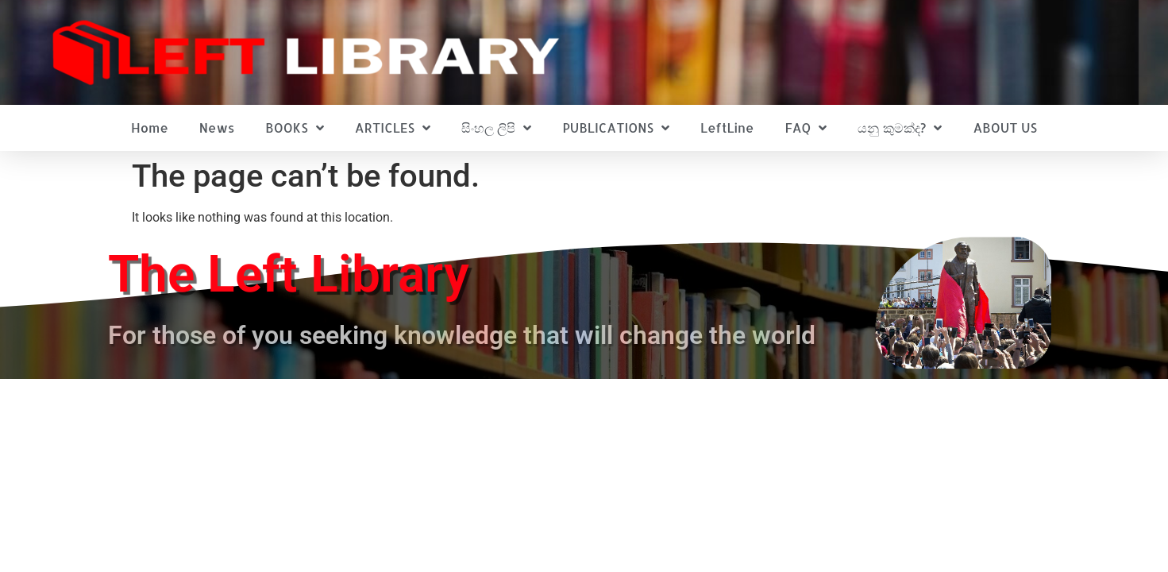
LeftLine (727, 127)
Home (149, 127)
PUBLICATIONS (615, 128)
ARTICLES (392, 128)
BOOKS (294, 128)
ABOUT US (1005, 127)
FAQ (805, 128)
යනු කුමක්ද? (900, 128)
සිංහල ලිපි (496, 128)
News (217, 127)
